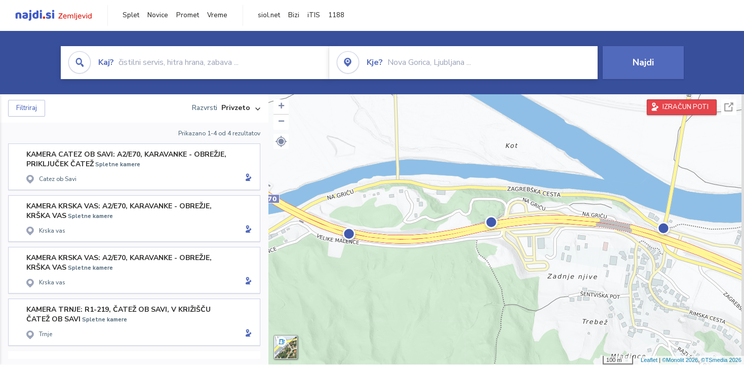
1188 (336, 15)
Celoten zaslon (728, 107)
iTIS (313, 15)
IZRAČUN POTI (685, 107)
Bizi (293, 15)
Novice (157, 15)
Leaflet (649, 360)
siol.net (269, 15)
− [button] (281, 122)
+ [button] (281, 107)
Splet (131, 15)
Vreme (217, 15)
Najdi (643, 62)
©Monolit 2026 (680, 360)
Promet (187, 15)
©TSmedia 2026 (721, 360)
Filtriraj (26, 108)
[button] (281, 141)
